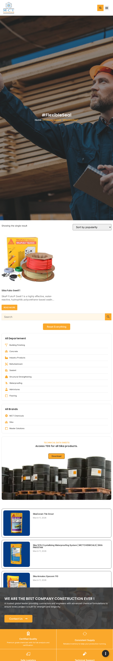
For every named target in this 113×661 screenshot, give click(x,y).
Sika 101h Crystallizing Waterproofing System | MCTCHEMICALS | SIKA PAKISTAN (67, 546)
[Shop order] (92, 227)
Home (38, 120)
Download (56, 456)
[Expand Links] (105, 653)
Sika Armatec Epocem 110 (45, 576)
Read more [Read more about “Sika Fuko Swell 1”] (9, 307)
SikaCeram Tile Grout (43, 514)
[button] (100, 8)
